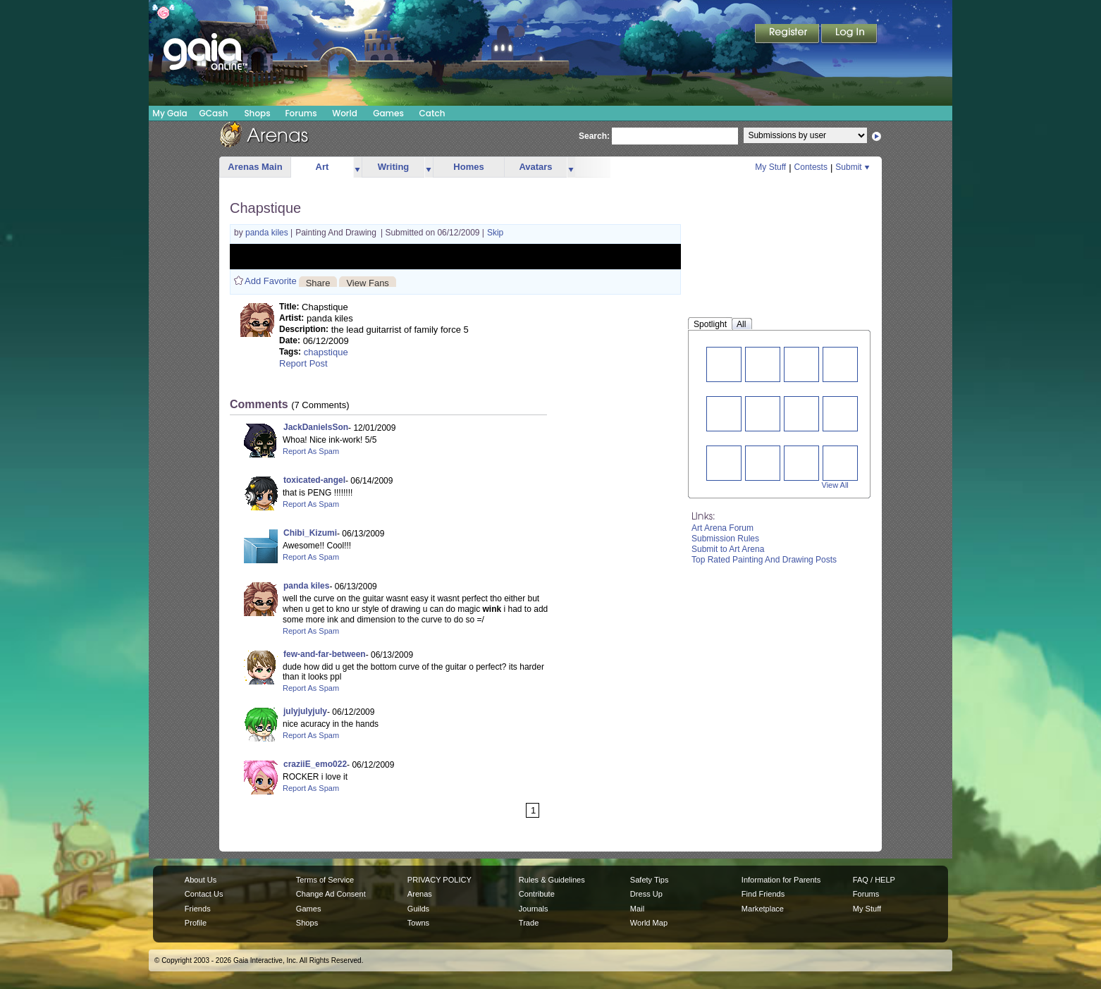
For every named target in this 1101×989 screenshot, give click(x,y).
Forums (300, 113)
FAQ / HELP (874, 880)
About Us (200, 880)
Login (849, 34)
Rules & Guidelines (552, 880)
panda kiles (267, 233)
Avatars (535, 166)
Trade (529, 923)
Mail (637, 908)
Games (388, 113)
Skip (495, 233)
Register (788, 34)
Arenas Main (255, 166)
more (357, 167)
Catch (432, 113)
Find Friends (763, 894)
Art (322, 166)
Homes (468, 166)
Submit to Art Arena (727, 549)
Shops (257, 113)
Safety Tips (649, 880)
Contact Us (204, 894)
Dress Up (646, 894)
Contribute (537, 894)
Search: (594, 136)
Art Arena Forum (722, 528)
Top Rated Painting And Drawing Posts (764, 560)
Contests (811, 167)
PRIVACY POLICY (439, 880)
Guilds (418, 908)
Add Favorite (271, 281)
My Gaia (169, 113)
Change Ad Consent (331, 894)
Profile (196, 923)
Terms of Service (325, 880)
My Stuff (770, 167)
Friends (198, 908)
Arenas (419, 894)
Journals (533, 908)
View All (835, 485)
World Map (649, 923)
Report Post (303, 363)
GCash (213, 113)
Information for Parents (781, 880)
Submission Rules (725, 538)
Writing (394, 166)
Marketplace (763, 908)
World (344, 113)
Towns (418, 923)
